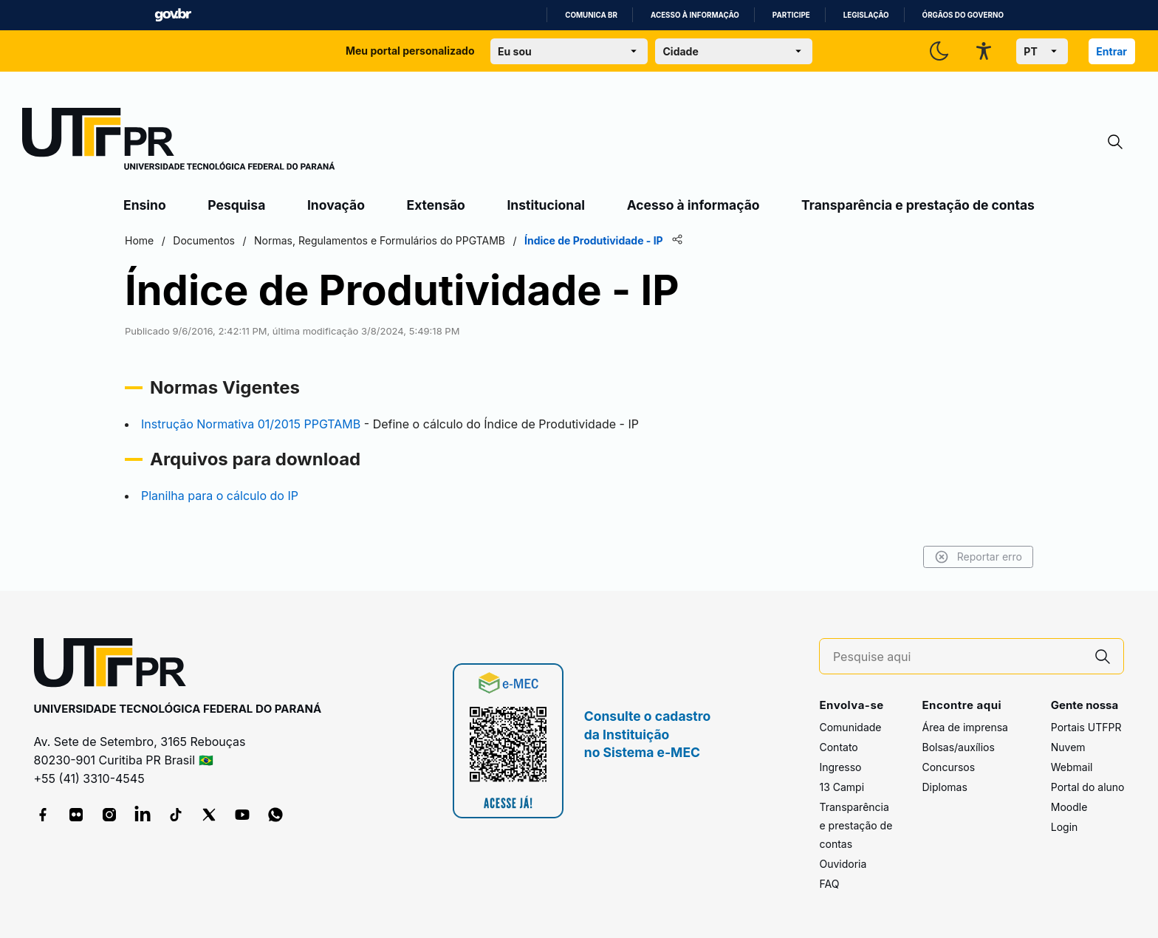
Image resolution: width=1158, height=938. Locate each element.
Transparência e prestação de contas (918, 205)
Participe (791, 15)
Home (139, 240)
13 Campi (841, 787)
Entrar (1111, 51)
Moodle (1069, 807)
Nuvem (1068, 747)
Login (1064, 827)
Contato (838, 747)
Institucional (546, 205)
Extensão (436, 205)
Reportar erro (978, 557)
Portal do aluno (1088, 787)
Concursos (948, 767)
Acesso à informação (695, 15)
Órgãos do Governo (963, 15)
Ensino (144, 205)
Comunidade (850, 727)
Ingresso (840, 767)
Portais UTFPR (1086, 727)
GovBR (172, 15)
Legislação (866, 15)
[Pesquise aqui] (958, 657)
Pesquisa (236, 205)
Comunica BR (591, 15)
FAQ (829, 883)
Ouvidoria (842, 863)
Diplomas (944, 787)
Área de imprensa (964, 727)
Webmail (1072, 767)
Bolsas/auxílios (958, 747)
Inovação (336, 205)
